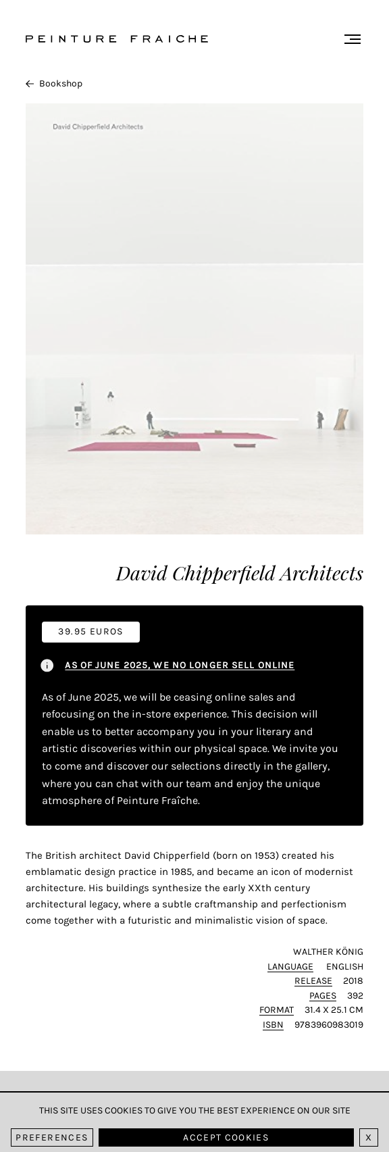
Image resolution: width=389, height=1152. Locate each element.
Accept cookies (226, 1137)
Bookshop (54, 83)
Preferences (52, 1137)
